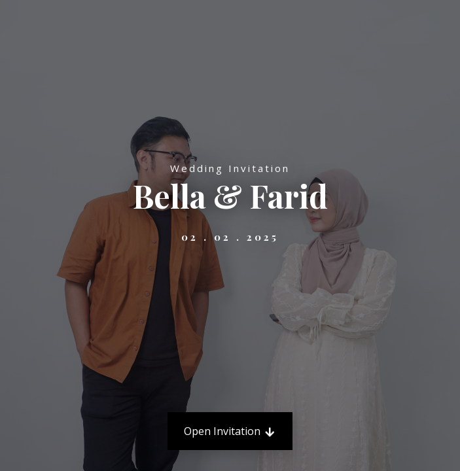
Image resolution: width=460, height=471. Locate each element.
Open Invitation (230, 431)
